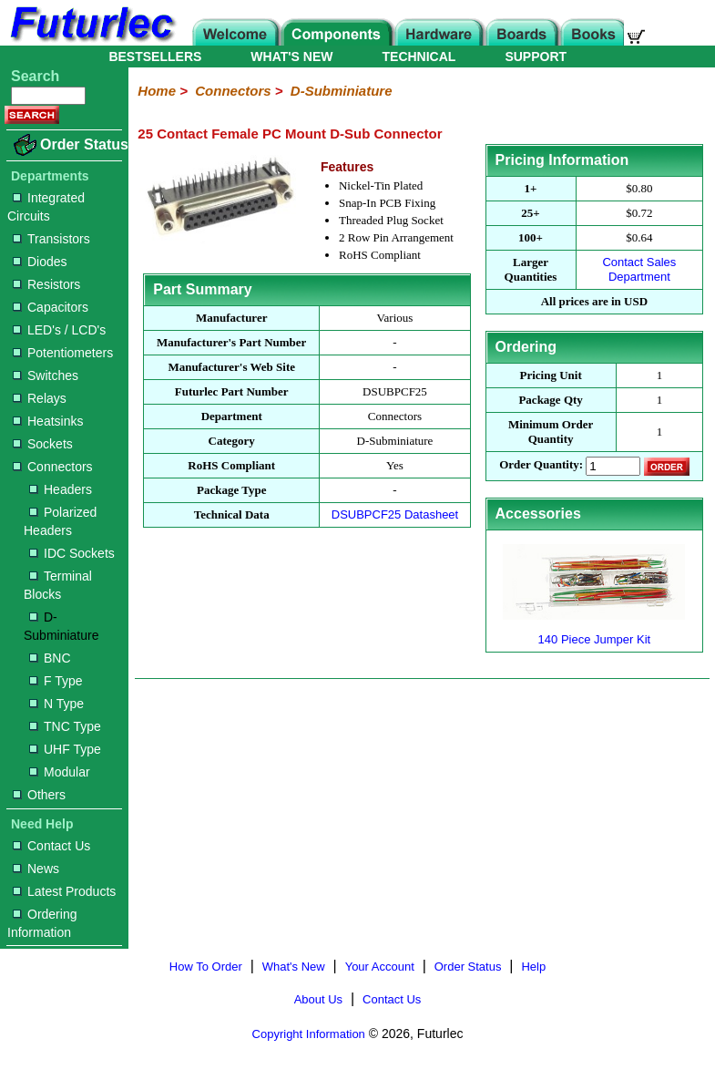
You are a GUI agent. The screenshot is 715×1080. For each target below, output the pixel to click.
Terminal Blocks (58, 585)
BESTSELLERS (154, 56)
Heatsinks (48, 421)
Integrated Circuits (46, 206)
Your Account (379, 966)
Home (157, 90)
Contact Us (51, 845)
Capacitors (50, 307)
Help (533, 966)
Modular (59, 772)
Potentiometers (63, 352)
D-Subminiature (61, 626)
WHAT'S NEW (291, 56)
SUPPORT (536, 56)
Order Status (84, 144)
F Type (56, 681)
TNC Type (65, 726)
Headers (60, 489)
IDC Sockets (72, 553)
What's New (293, 966)
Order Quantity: (541, 465)
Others (39, 794)
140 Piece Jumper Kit (594, 632)
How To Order (205, 966)
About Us (318, 999)
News (36, 868)
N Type (56, 703)
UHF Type (65, 749)
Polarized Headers (60, 521)
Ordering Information (42, 923)
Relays (39, 398)
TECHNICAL (419, 56)
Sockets (43, 444)
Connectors (53, 466)
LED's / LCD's (59, 330)
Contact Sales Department (639, 269)
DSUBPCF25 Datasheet (395, 514)
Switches (45, 375)
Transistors (51, 238)
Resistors (46, 284)
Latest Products (64, 891)
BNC (50, 658)
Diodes (40, 261)
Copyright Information (308, 1034)
